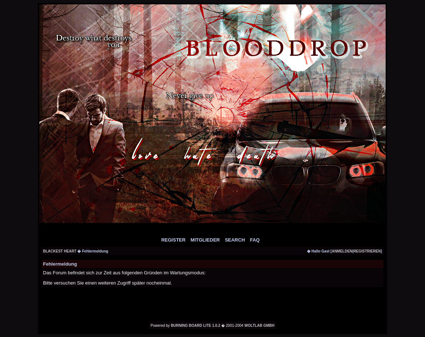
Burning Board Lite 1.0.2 (196, 326)
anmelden (342, 251)
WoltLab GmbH (259, 326)
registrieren (367, 251)
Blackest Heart (60, 251)
